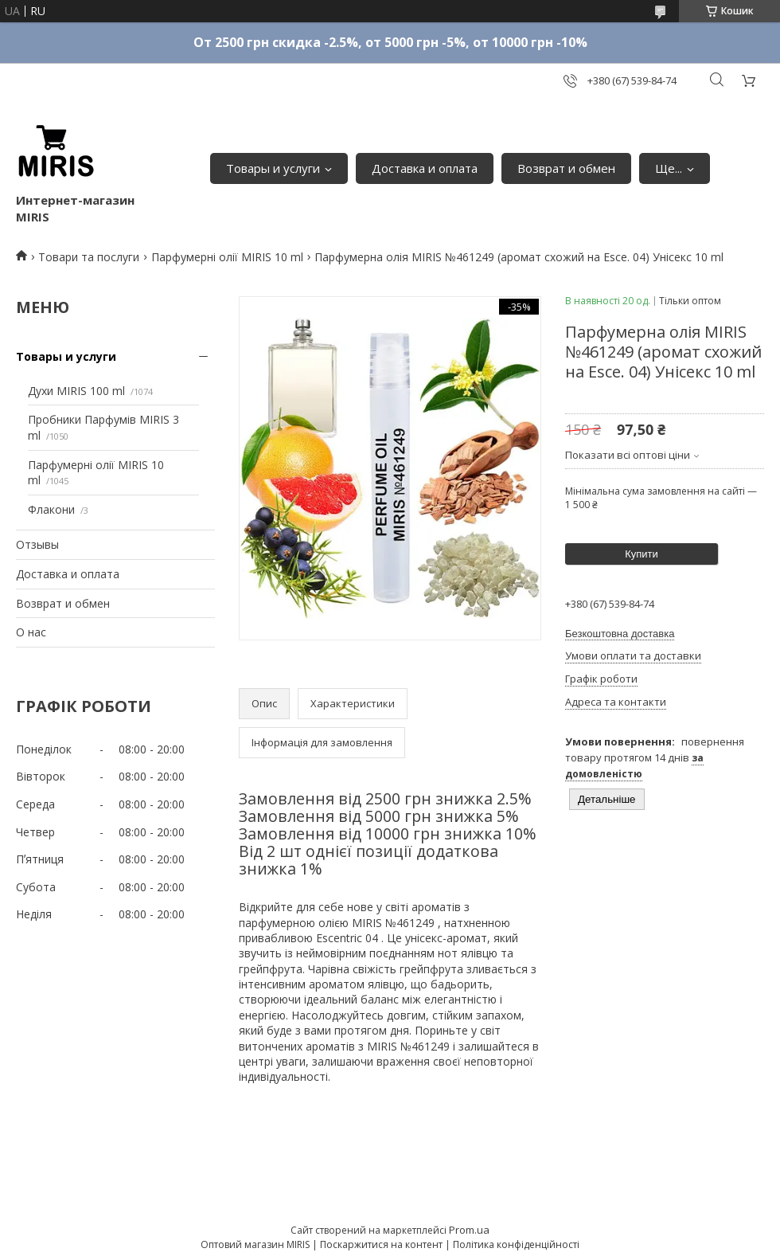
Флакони (51, 509)
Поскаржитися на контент (381, 1244)
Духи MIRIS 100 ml (76, 390)
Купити (641, 554)
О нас (31, 632)
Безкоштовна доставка (619, 634)
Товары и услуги (273, 168)
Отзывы (37, 544)
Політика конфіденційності (516, 1244)
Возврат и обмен (566, 168)
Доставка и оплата (425, 168)
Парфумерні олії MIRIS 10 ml (227, 256)
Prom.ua (469, 1230)
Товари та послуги (88, 256)
